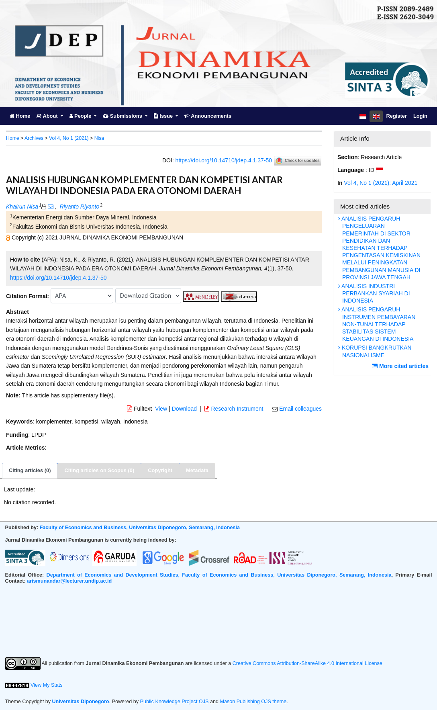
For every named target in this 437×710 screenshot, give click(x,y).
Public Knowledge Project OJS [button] (174, 701)
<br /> (218, 621)
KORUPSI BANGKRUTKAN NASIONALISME (375, 351)
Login (420, 116)
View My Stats (47, 685)
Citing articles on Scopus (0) (99, 470)
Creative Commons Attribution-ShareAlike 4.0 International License (307, 663)
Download (184, 408)
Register (396, 116)
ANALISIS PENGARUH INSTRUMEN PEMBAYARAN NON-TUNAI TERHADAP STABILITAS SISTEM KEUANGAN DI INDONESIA (377, 324)
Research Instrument (234, 408)
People (81, 116)
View (161, 408)
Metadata (197, 470)
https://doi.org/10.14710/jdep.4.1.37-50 (224, 160)
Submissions (123, 116)
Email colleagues (300, 408)
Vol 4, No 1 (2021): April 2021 (380, 183)
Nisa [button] (99, 138)
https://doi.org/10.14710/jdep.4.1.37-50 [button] (58, 277)
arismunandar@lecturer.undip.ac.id (69, 581)
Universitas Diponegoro (80, 701)
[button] (9, 237)
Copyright (160, 470)
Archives (34, 138)
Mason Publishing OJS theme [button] (253, 701)
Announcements (207, 116)
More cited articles (401, 366)
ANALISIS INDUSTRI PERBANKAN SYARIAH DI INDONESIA (375, 293)
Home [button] (12, 138)
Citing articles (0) (30, 470)
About (48, 116)
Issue (164, 116)
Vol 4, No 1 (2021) (69, 138)
